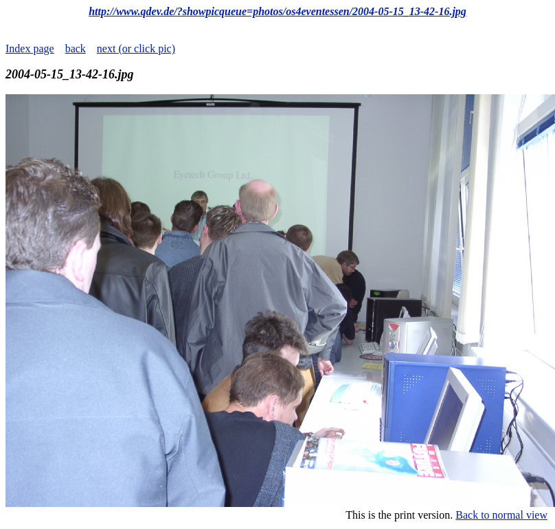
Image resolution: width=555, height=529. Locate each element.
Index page (29, 48)
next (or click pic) (136, 48)
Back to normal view (501, 515)
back (75, 48)
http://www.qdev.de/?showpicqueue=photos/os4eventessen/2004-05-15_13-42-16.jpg (277, 11)
